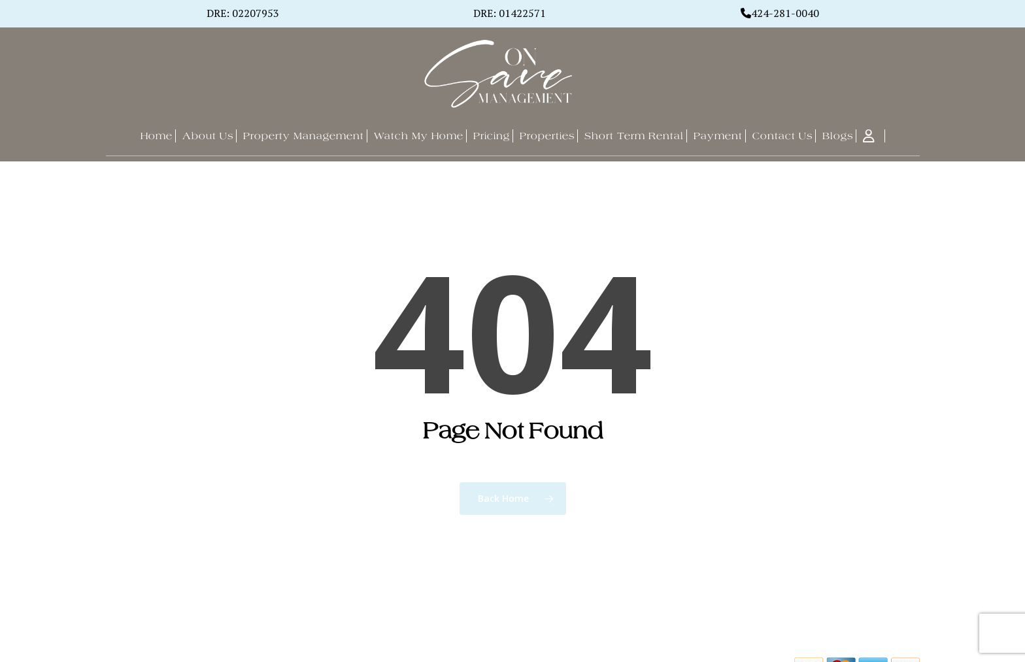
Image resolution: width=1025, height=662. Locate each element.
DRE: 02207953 (243, 13)
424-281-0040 (785, 13)
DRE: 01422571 (509, 13)
